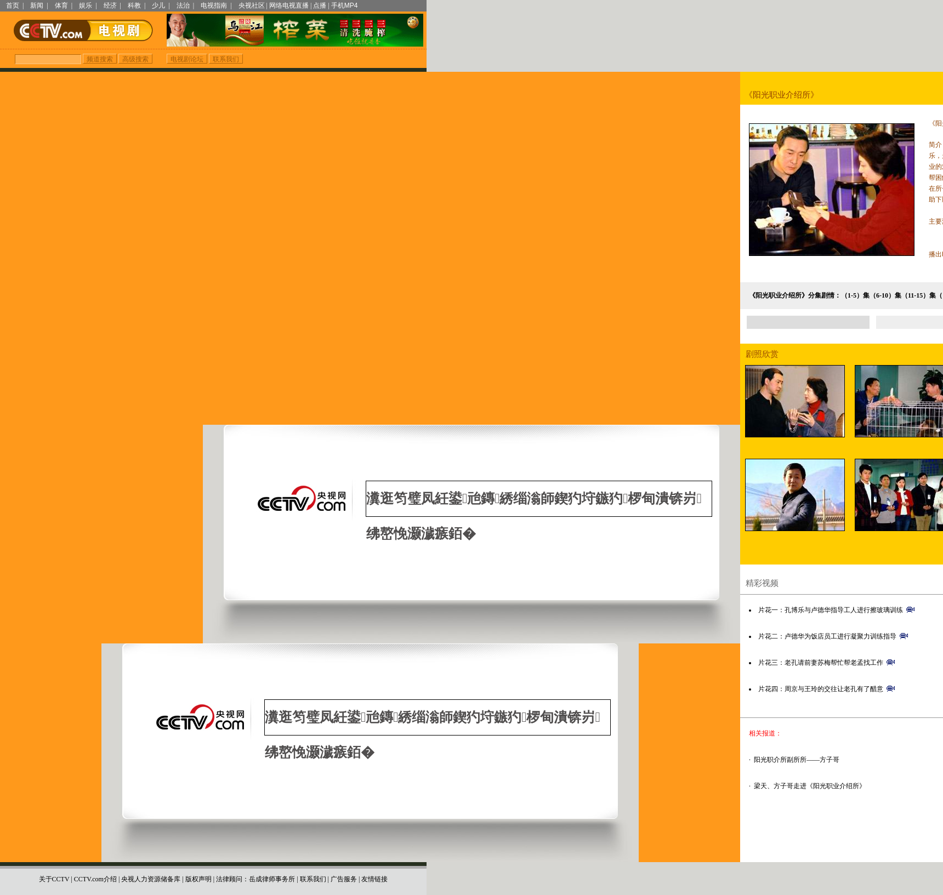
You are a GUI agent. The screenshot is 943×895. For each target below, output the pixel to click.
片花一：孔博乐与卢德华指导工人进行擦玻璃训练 (830, 610)
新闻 (36, 5)
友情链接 (374, 864)
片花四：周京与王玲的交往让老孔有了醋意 (820, 689)
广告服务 (344, 864)
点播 (319, 5)
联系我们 (313, 864)
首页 (12, 5)
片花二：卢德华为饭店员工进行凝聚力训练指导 (827, 636)
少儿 (158, 5)
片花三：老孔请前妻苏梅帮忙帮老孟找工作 (820, 662)
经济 (110, 5)
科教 (134, 5)
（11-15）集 (918, 295)
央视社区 (251, 5)
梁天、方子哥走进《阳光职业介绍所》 (810, 786)
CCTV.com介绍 (95, 864)
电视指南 (214, 5)
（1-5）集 (855, 295)
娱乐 (85, 5)
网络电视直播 (289, 5)
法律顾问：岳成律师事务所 (255, 864)
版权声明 (198, 864)
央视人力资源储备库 (150, 864)
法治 (183, 5)
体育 (61, 5)
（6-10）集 (885, 295)
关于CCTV (54, 864)
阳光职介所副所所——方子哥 (796, 759)
